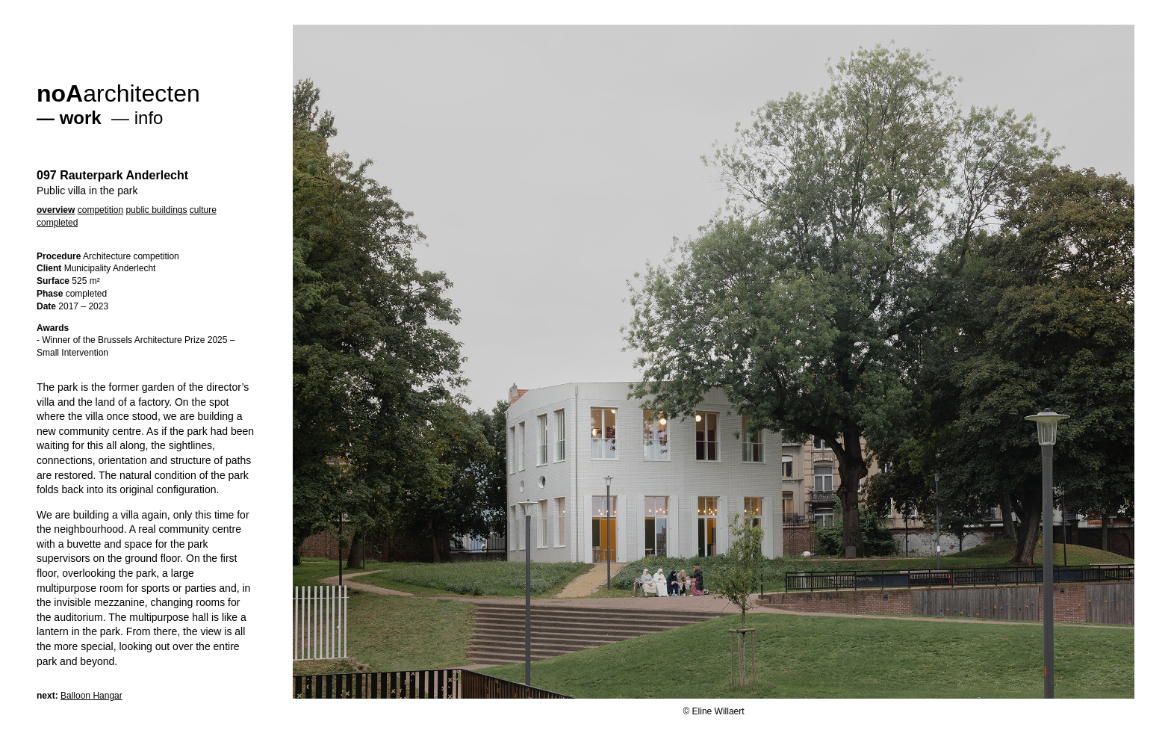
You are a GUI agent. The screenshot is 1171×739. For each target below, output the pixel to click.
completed (57, 222)
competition (100, 210)
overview (56, 210)
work (81, 118)
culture (203, 210)
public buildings (156, 210)
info (149, 118)
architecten (118, 93)
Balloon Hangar (91, 695)
